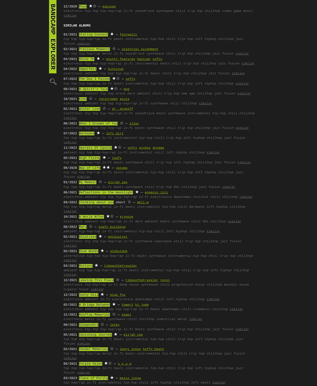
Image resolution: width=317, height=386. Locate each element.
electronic (73, 11)
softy (157, 59)
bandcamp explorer (52, 36)
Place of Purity (93, 378)
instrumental (146, 63)
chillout (200, 197)
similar (70, 16)
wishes (145, 148)
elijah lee (117, 182)
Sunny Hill (88, 295)
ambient (91, 73)
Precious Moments (94, 49)
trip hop (195, 11)
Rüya (83, 6)
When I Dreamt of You (98, 123)
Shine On (86, 59)
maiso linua (130, 378)
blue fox (117, 295)
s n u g (125, 364)
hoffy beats (153, 349)
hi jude (142, 305)
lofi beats (200, 383)
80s (176, 187)
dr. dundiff (122, 109)
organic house (76, 289)
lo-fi (128, 11)
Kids (83, 99)
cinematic (201, 309)
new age (188, 93)
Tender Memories (93, 349)
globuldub (118, 251)
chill (180, 11)
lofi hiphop (205, 39)
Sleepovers (88, 325)
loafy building (111, 227)
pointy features (120, 59)
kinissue (115, 69)
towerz (127, 305)
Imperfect (87, 69)
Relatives (87, 237)
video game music (237, 11)
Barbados (86, 133)
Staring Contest (93, 34)
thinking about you (96, 202)
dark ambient (139, 93)
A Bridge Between (94, 305)
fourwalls (128, 34)
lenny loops (130, 349)
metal (107, 54)
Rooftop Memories (94, 315)
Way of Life (89, 168)
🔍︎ (52, 81)
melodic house (236, 285)
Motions (86, 266)
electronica (161, 197)
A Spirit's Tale (93, 89)
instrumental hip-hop (144, 39)
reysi (165, 280)
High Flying (89, 158)
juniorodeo (108, 99)
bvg (126, 89)
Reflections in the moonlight (106, 192)
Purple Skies (90, 364)
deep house (129, 285)
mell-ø (143, 202)
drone (120, 93)
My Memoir (87, 182)
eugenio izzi (156, 192)
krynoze (126, 217)
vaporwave (163, 241)
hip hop (91, 11)
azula (124, 99)
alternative (74, 256)
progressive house (188, 285)
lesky (115, 325)
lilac (134, 123)
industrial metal (171, 319)
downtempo (182, 197)
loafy (117, 158)
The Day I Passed (94, 79)
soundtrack (144, 11)
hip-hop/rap (111, 11)
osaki (126, 315)
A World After (91, 217)
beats (118, 39)
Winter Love (89, 109)
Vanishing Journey (95, 335)
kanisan (109, 6)
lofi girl (115, 133)
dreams (158, 148)
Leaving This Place (96, 280)
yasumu (122, 168)
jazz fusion (223, 54)
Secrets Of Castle (95, 148)
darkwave (197, 207)
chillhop (212, 11)
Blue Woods (88, 251)
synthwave (165, 11)
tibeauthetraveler (120, 266)
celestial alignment (140, 49)
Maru (83, 227)
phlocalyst (117, 237)
